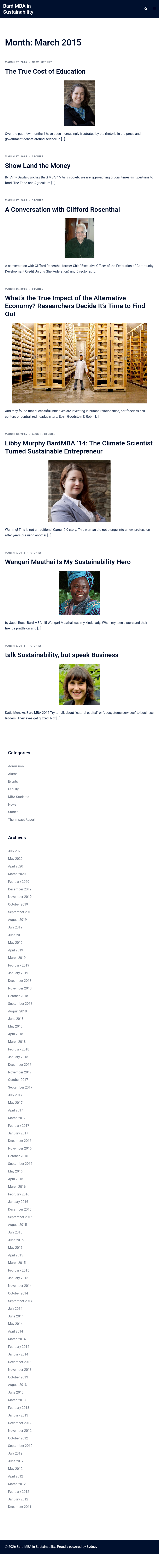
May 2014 (15, 1324)
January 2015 (18, 1278)
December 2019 (19, 889)
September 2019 (20, 912)
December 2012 (19, 1423)
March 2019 (17, 958)
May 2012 (15, 1469)
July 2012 (15, 1453)
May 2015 (15, 1248)
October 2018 (18, 996)
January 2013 (18, 1415)
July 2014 (15, 1309)
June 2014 (16, 1316)
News (36, 62)
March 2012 (17, 1484)
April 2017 (15, 1110)
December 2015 (19, 1209)
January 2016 (18, 1202)
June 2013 (16, 1392)
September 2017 (20, 1087)
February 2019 (18, 965)
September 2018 (20, 1004)
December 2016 (19, 1141)
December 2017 (19, 1065)
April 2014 (15, 1331)
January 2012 (18, 1499)
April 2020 (15, 866)
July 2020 (15, 851)
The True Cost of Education (45, 71)
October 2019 (18, 904)
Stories (47, 62)
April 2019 (15, 950)
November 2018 (19, 988)
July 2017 (15, 1095)
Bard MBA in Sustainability (18, 9)
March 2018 (17, 1042)
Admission (16, 766)
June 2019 (16, 935)
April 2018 (15, 1034)
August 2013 (17, 1385)
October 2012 (18, 1438)
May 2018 (15, 1026)
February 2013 (18, 1408)
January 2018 (18, 1057)
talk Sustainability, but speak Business (61, 655)
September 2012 (20, 1446)
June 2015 (16, 1240)
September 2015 (20, 1217)
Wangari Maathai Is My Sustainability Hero (68, 562)
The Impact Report (21, 820)
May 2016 (15, 1171)
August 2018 (17, 1011)
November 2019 (19, 897)
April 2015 (15, 1255)
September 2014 (20, 1301)
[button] (145, 9)
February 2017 (18, 1126)
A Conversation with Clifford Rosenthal (62, 209)
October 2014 (18, 1293)
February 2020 (18, 882)
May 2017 (15, 1103)
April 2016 (15, 1179)
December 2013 (19, 1362)
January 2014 (18, 1354)
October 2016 (18, 1156)
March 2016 (17, 1187)
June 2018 (16, 1019)
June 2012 (16, 1461)
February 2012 (18, 1492)
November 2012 (19, 1431)
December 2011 (19, 1507)
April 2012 (15, 1476)
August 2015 (17, 1225)
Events (13, 782)
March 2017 (17, 1118)
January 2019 (18, 973)
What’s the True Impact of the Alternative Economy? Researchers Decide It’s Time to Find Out (75, 306)
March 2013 (17, 1400)
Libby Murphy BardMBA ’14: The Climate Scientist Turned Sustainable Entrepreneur (79, 447)
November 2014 (19, 1286)
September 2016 (20, 1164)
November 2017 (19, 1072)
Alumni (37, 434)
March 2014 (17, 1339)
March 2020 (17, 874)
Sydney (92, 1547)
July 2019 (15, 927)
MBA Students (18, 797)
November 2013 (19, 1370)
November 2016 (19, 1148)
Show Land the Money (37, 166)
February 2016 (18, 1194)
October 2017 (18, 1080)
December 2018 (19, 981)
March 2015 (17, 1263)
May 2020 (15, 859)
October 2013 (18, 1377)
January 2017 (18, 1133)
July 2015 (15, 1232)
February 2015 (18, 1270)
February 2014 (18, 1347)
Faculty (13, 789)
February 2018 (18, 1049)
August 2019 (17, 920)
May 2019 (15, 943)
